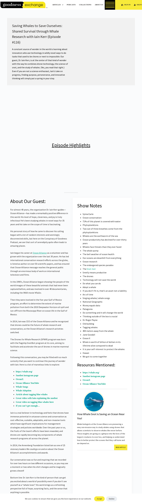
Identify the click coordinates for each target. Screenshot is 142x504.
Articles (58, 5)
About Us (101, 5)
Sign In (125, 5)
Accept (99, 499)
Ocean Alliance (40, 252)
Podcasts (71, 5)
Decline (111, 499)
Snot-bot (91, 269)
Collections (85, 5)
